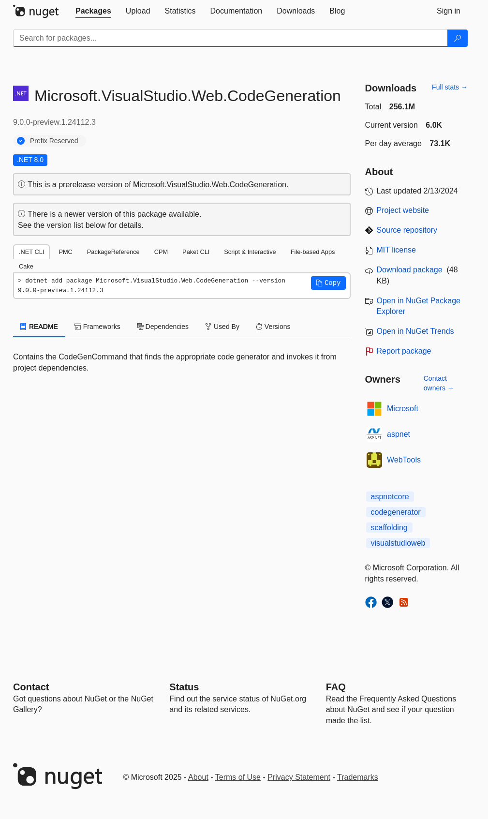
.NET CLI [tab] (31, 251)
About (198, 777)
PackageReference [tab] (113, 251)
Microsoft (402, 408)
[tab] (93, 11)
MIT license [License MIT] (396, 250)
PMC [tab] (65, 251)
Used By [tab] (222, 326)
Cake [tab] (26, 266)
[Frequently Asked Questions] (336, 687)
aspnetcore (390, 496)
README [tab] (39, 326)
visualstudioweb (398, 543)
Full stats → (450, 87)
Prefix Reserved (54, 141)
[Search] (457, 38)
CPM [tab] (161, 251)
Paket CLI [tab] (195, 251)
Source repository (407, 230)
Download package (410, 270)
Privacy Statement (298, 777)
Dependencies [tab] (163, 326)
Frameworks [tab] (97, 326)
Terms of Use (238, 777)
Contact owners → (439, 383)
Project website (403, 210)
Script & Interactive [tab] (250, 251)
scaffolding (389, 527)
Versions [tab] (273, 326)
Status (184, 687)
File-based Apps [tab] (313, 251)
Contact (31, 687)
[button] (328, 283)
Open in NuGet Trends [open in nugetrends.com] (415, 331)
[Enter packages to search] (230, 38)
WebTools (404, 460)
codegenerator (396, 512)
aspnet (398, 434)
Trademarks (357, 777)
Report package (404, 351)
